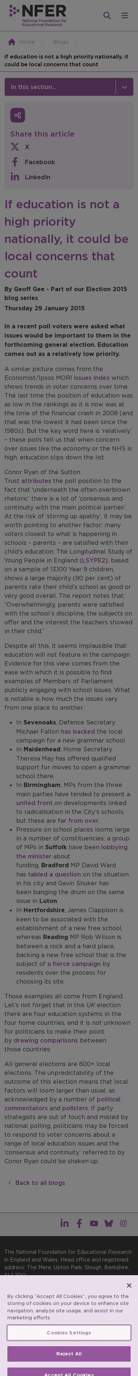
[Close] (129, 1297)
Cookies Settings (69, 1344)
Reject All (69, 1365)
